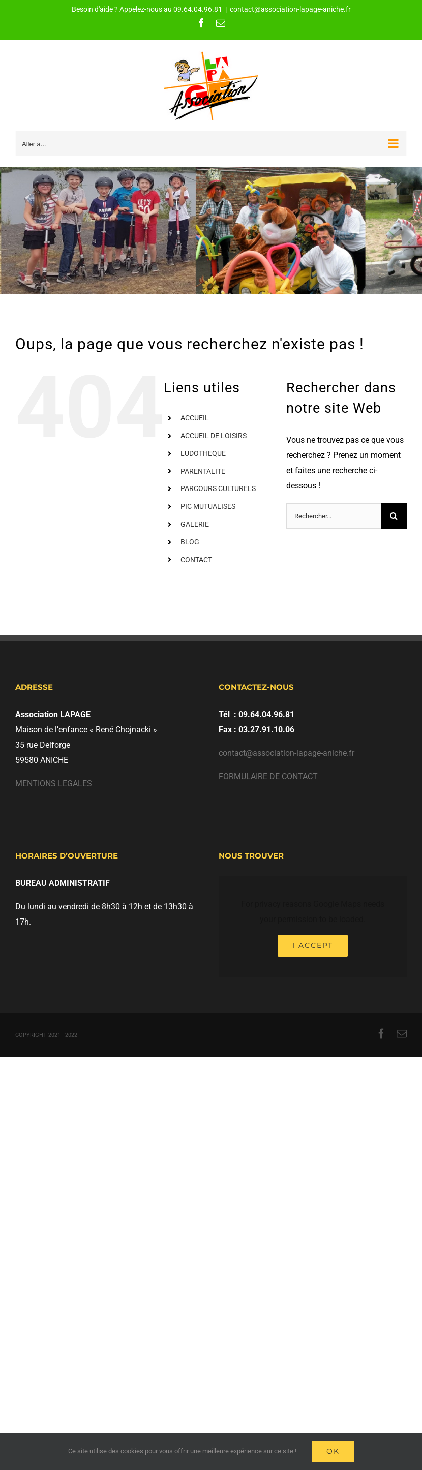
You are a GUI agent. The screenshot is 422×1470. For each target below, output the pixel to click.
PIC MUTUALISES (207, 506)
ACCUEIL (194, 418)
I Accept (312, 945)
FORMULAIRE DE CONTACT (268, 776)
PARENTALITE (202, 471)
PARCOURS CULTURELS (218, 488)
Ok (333, 1451)
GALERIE (194, 524)
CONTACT (196, 560)
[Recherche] (394, 516)
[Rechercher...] (333, 516)
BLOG (189, 542)
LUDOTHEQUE (203, 453)
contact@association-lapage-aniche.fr (290, 9)
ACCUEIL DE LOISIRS (213, 436)
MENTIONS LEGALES (53, 783)
